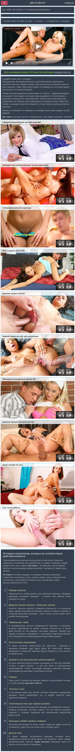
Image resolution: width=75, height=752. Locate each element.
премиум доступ (63, 72)
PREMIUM (69, 3)
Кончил (39, 21)
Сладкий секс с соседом (58, 21)
